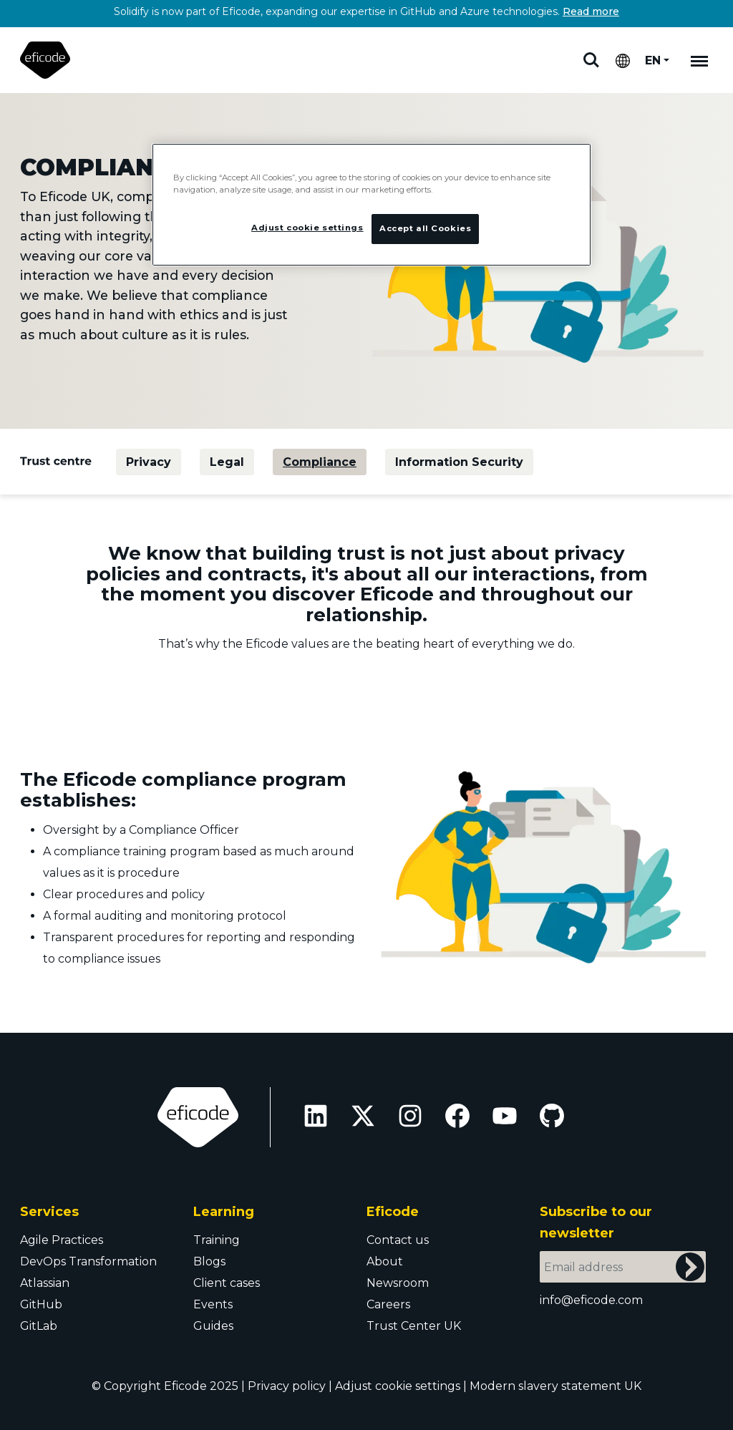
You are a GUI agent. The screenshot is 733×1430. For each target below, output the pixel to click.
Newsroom (397, 1283)
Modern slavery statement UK (555, 1386)
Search (591, 60)
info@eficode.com (591, 1300)
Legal (227, 462)
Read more (591, 11)
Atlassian (44, 1283)
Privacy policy (287, 1386)
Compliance (319, 462)
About (384, 1261)
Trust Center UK (413, 1326)
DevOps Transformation (88, 1261)
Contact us (397, 1240)
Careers (388, 1304)
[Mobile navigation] (699, 60)
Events (213, 1304)
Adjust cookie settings (397, 1386)
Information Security (459, 462)
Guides (213, 1326)
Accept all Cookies (425, 228)
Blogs (209, 1261)
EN (653, 60)
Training (216, 1240)
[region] (371, 204)
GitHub (41, 1304)
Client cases (226, 1283)
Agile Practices (61, 1240)
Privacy (148, 462)
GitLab (38, 1326)
